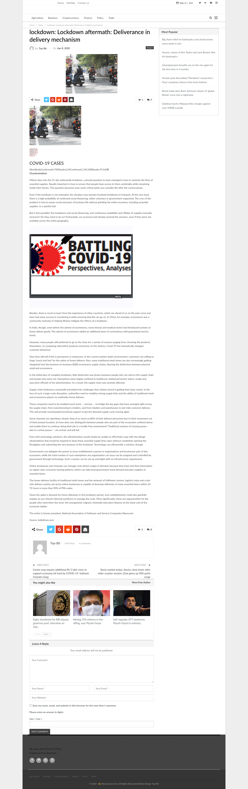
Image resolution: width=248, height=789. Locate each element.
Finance (88, 17)
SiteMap (70, 2)
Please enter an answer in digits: (46, 712)
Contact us (83, 2)
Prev (37, 634)
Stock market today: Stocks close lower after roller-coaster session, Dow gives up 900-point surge (124, 573)
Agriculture (37, 17)
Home (61, 2)
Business (52, 17)
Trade (111, 17)
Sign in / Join (184, 2)
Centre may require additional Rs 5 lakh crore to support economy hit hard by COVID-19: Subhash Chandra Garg (61, 573)
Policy (100, 17)
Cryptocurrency (71, 17)
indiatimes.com (46, 519)
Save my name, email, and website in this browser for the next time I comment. (74, 705)
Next (47, 634)
